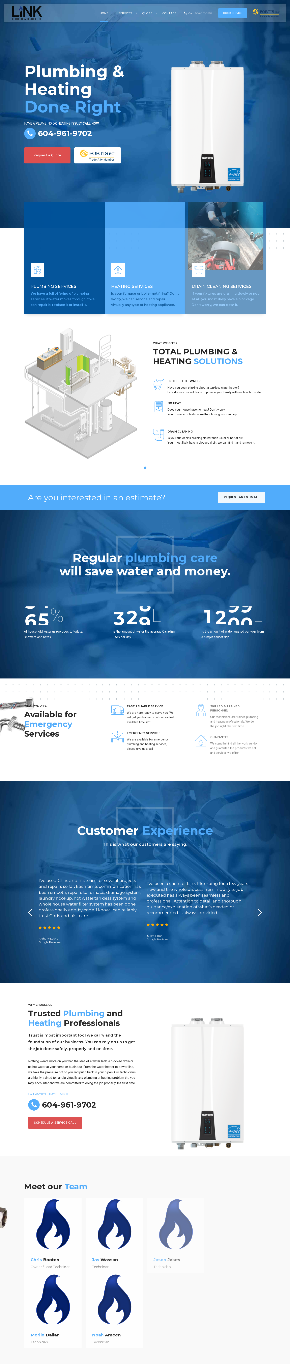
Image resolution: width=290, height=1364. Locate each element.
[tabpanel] (145, 400)
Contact (169, 13)
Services (125, 13)
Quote (147, 13)
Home (104, 13)
